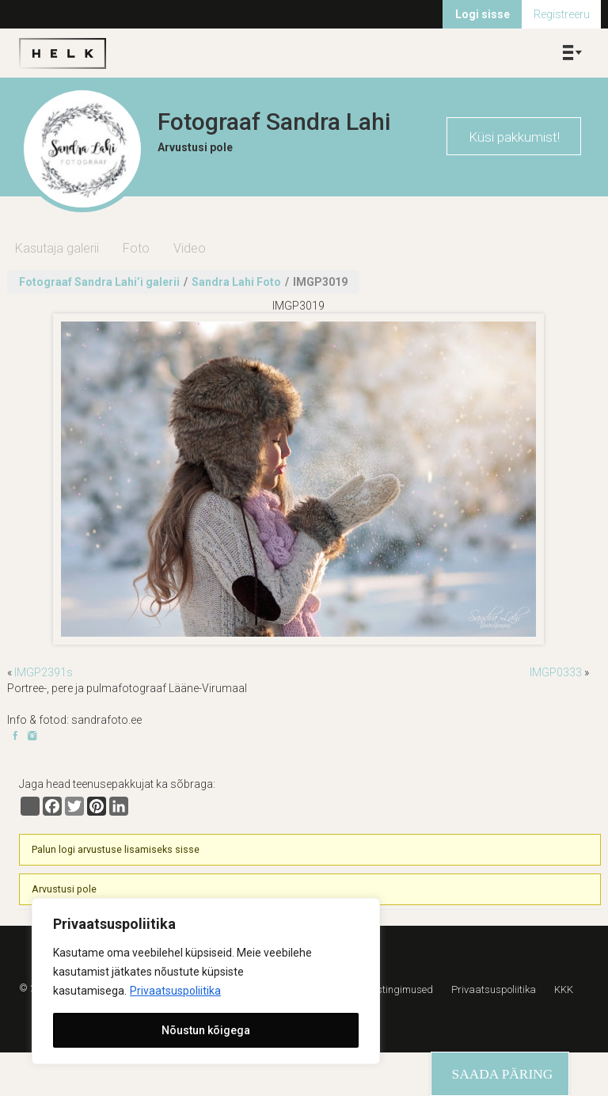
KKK (563, 989)
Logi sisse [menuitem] (482, 14)
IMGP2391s (43, 672)
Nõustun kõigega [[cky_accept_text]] (206, 1030)
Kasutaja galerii (57, 248)
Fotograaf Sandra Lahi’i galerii (99, 282)
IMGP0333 (556, 672)
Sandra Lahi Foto (236, 282)
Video (189, 248)
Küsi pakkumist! (514, 137)
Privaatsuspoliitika (175, 990)
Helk (62, 53)
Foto (136, 248)
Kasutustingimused (388, 989)
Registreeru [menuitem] (562, 14)
